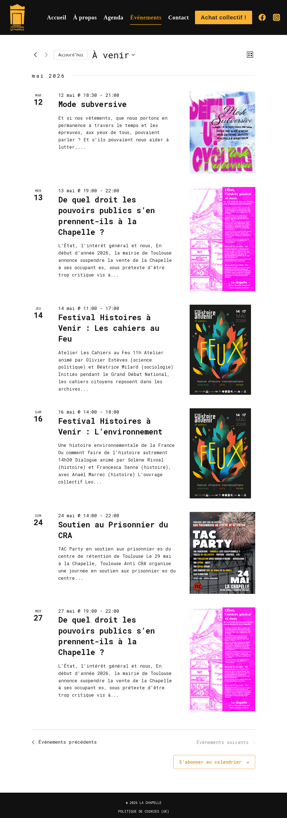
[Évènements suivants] (46, 55)
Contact (178, 17)
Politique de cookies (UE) (143, 811)
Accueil (56, 17)
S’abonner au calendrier (210, 763)
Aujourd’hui (70, 54)
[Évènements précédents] (35, 55)
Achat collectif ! (223, 17)
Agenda (113, 17)
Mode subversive (92, 104)
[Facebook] (262, 17)
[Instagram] (276, 17)
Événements (146, 17)
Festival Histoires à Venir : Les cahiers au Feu (108, 328)
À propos (85, 17)
